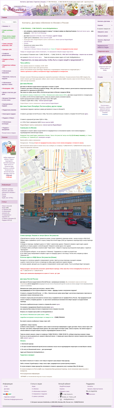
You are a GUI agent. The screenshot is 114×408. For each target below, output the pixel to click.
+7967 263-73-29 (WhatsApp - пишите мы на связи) (77, 54)
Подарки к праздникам (5, 128)
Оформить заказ (105, 32)
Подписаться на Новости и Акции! (103, 46)
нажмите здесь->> (29, 338)
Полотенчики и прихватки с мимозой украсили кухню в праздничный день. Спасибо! (105, 109)
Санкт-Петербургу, (47, 36)
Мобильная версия (56, 406)
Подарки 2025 (6, 220)
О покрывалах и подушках (39, 394)
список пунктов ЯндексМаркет (64, 39)
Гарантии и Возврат (29, 47)
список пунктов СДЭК (46, 37)
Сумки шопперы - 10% (7, 31)
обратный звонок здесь (83, 31)
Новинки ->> (6, 26)
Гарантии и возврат (7, 189)
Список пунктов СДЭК (46, 100)
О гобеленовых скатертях (39, 391)
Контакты (23, 2)
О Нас (6, 386)
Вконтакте (90, 394)
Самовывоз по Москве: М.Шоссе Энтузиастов (36, 49)
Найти (14, 22)
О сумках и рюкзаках (8, 218)
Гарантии (37, 2)
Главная (4, 17)
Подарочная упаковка (9, 110)
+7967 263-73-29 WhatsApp (38, 33)
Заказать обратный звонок (104, 40)
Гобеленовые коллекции (6, 122)
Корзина (105, 25)
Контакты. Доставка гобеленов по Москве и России (8, 192)
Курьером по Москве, (36, 36)
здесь (86, 114)
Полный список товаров (9, 133)
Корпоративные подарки (7, 105)
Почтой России (28, 41)
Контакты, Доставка (105, 21)
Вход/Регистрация (65, 386)
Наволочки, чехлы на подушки (9, 77)
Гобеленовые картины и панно (7, 83)
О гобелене (5, 209)
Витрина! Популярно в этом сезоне (9, 99)
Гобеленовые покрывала (6, 71)
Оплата (26, 43)
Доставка (30, 2)
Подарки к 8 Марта (8, 118)
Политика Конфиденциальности (13, 399)
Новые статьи (6, 206)
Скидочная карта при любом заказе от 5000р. (105, 68)
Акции (3, 207)
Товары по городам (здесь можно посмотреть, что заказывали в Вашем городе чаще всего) (46, 51)
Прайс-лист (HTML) (7, 197)
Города (4, 196)
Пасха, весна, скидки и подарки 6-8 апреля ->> (9, 37)
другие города (57, 36)
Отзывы (43, 2)
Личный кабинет (105, 36)
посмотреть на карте (44, 137)
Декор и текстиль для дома (9, 93)
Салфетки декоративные (6, 54)
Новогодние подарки (9, 114)
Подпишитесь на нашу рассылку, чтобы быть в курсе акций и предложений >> (51, 60)
